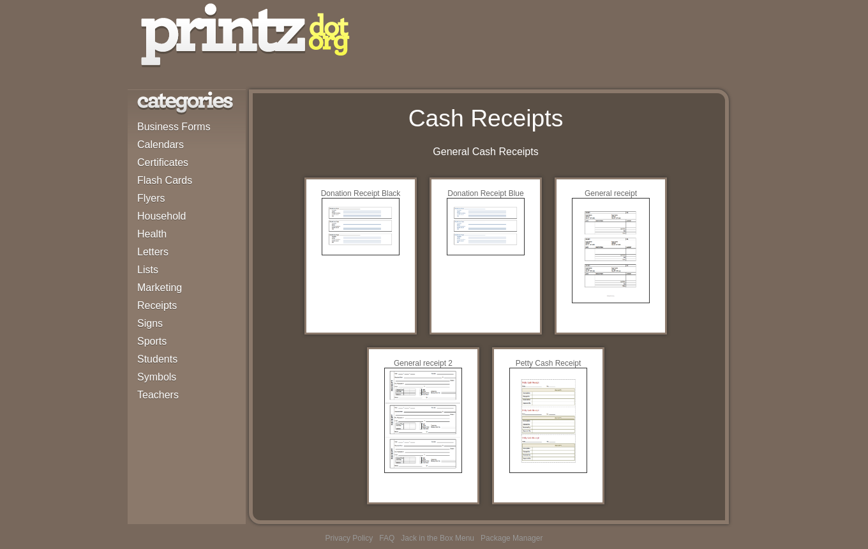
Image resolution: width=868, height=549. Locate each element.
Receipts (157, 305)
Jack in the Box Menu (437, 538)
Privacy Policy (349, 538)
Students (157, 359)
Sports (152, 341)
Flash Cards (164, 180)
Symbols (156, 377)
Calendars (160, 144)
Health (152, 234)
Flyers (151, 198)
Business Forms (174, 126)
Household (161, 216)
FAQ (386, 538)
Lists (147, 269)
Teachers (158, 394)
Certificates (162, 162)
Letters (152, 251)
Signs (150, 323)
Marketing (159, 287)
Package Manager (511, 538)
